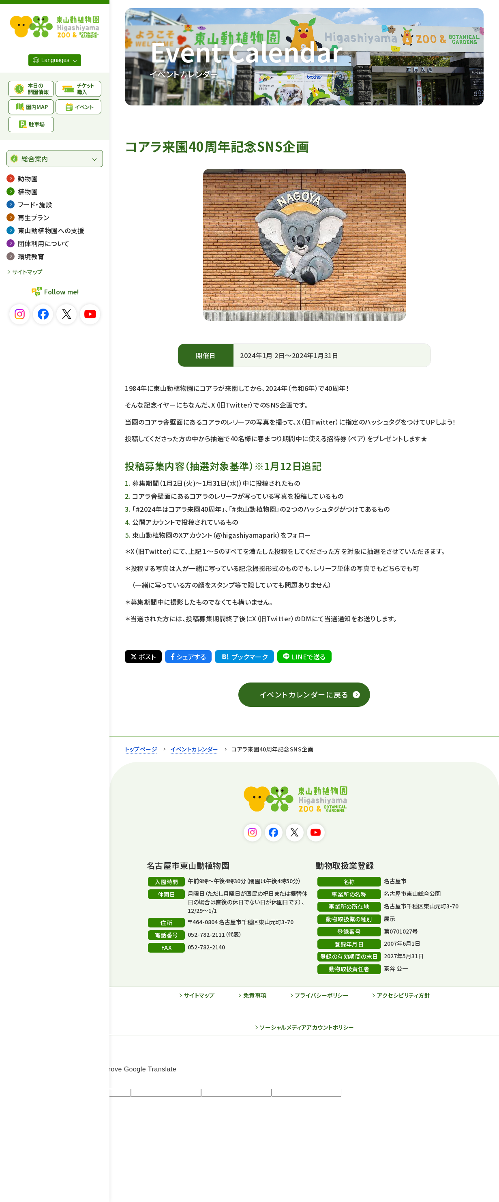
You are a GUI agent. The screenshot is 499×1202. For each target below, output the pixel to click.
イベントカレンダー (194, 749)
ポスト (143, 656)
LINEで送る (304, 656)
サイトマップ (27, 272)
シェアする (188, 656)
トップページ (141, 749)
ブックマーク (244, 656)
